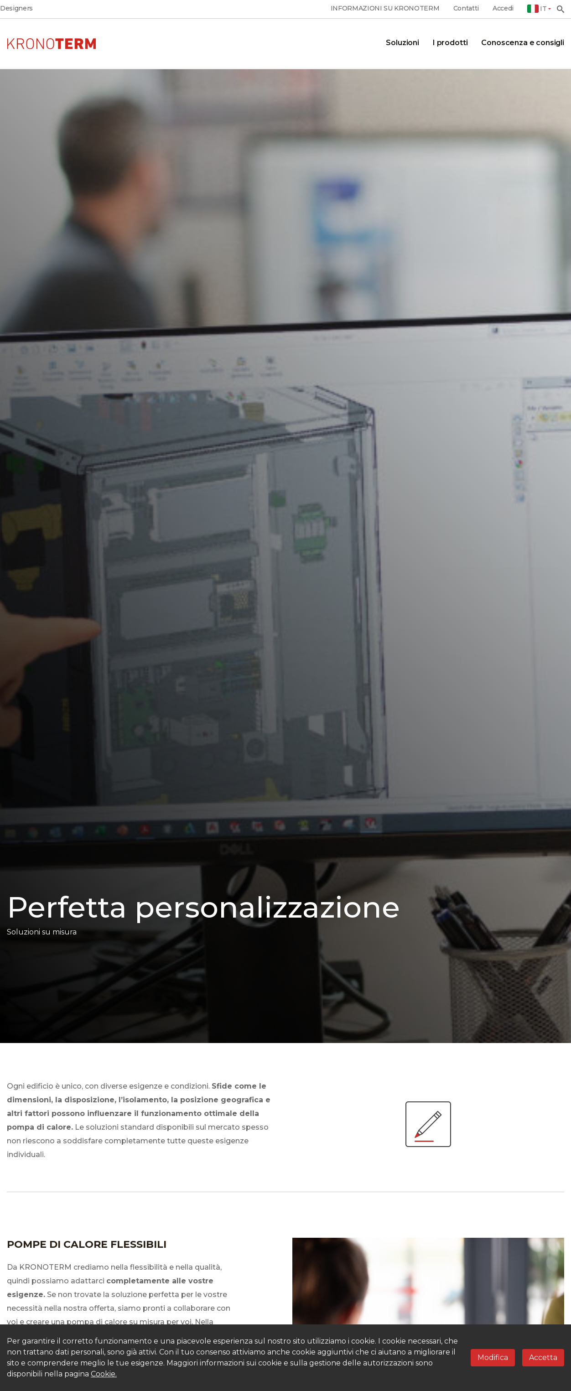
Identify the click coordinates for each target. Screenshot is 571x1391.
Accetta (543, 1357)
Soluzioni (402, 42)
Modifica (493, 1357)
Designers (16, 8)
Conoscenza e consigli (522, 42)
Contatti (466, 8)
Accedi (503, 8)
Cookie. (104, 1374)
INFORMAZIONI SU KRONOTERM (385, 8)
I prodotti (450, 42)
